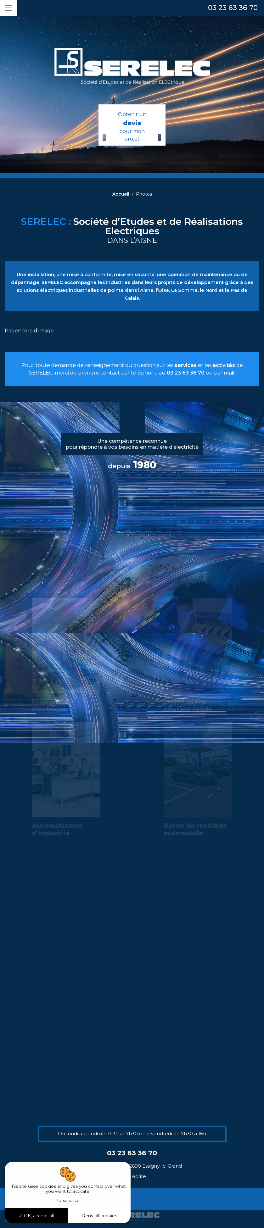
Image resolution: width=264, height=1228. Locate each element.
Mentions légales (245, 1219)
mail (229, 373)
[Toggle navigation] (8, 8)
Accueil (120, 194)
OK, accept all (36, 1216)
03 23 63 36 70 (233, 7)
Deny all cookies (99, 1216)
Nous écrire (132, 1176)
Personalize (68, 1200)
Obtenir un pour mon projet (132, 126)
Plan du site (220, 1219)
